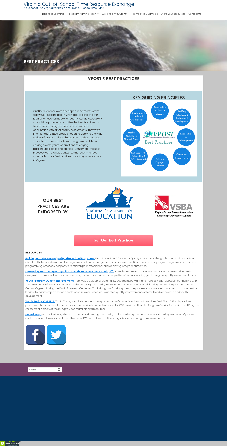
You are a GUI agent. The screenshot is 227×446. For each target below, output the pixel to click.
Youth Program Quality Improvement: (49, 281)
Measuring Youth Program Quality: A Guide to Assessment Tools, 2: (69, 271)
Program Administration (82, 13)
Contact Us (194, 13)
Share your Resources (173, 13)
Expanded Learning (53, 13)
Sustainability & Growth (115, 13)
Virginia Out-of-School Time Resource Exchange (79, 4)
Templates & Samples (145, 13)
